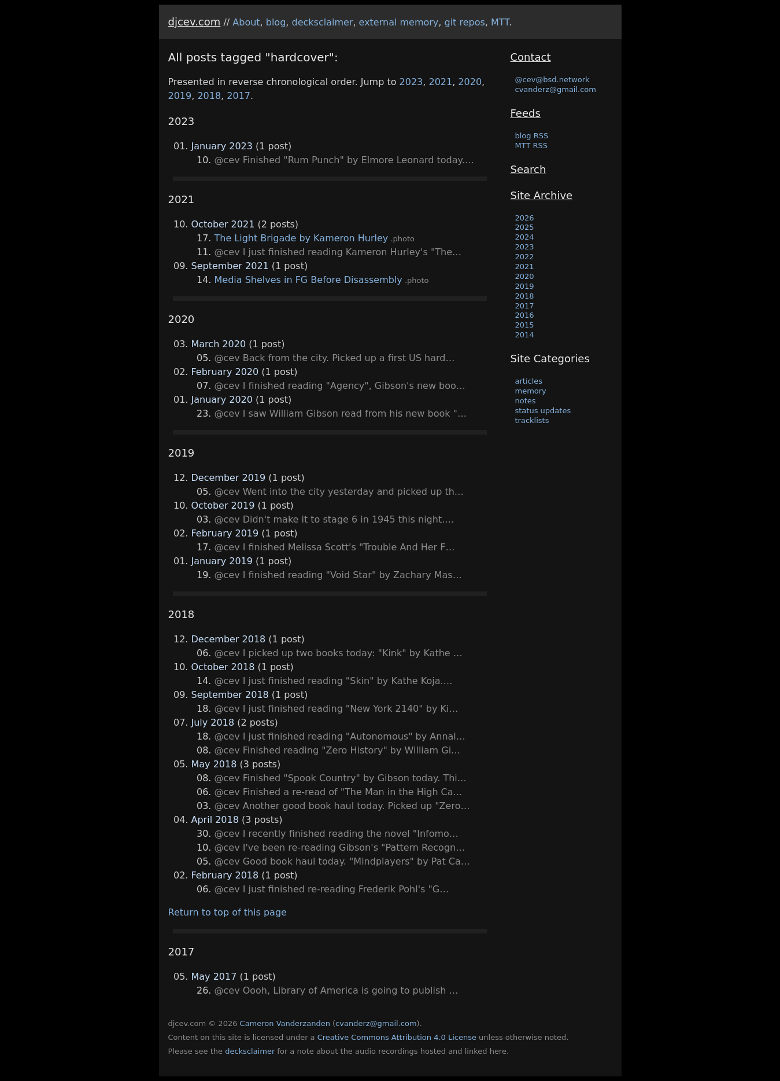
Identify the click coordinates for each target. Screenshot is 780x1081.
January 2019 (222, 561)
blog (276, 22)
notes (525, 400)
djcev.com (194, 22)
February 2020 (225, 371)
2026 (524, 218)
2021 (440, 81)
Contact (531, 57)
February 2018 (225, 875)
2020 (470, 81)
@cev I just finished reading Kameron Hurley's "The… (338, 252)
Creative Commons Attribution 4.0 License (396, 1037)
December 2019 (228, 477)
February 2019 (225, 533)
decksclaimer (322, 22)
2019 (180, 95)
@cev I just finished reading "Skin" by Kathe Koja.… (334, 680)
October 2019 (223, 505)
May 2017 (214, 976)
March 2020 (218, 344)
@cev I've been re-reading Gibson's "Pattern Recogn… (340, 847)
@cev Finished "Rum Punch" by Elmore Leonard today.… (344, 160)
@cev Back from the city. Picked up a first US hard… (335, 357)
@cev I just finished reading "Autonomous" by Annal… (340, 736)
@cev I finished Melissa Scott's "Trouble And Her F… (335, 547)
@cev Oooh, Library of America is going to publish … (337, 990)
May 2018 (214, 764)
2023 (411, 81)
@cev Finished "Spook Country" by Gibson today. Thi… (341, 778)
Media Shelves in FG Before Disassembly (308, 279)
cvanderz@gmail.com (555, 89)
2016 (524, 315)
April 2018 (215, 819)
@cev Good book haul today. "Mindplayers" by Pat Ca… (342, 861)
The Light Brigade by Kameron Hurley (302, 238)
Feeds (526, 113)
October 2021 (223, 224)
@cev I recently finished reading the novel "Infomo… (337, 833)
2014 (524, 334)
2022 (524, 256)
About (246, 22)
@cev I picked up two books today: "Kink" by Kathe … (339, 653)
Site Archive (542, 195)
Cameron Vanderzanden (285, 1023)
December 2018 (228, 639)
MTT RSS (531, 145)
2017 (238, 95)
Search (528, 169)
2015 (524, 325)
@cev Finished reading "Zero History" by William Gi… (338, 750)
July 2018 (213, 722)
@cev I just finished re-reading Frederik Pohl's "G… (332, 889)
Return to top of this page (227, 912)
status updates (543, 410)
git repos (465, 22)
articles (529, 381)
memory (530, 391)
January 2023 (222, 146)
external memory (399, 22)
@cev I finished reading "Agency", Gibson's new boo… (340, 385)
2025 (524, 227)
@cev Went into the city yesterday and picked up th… (339, 491)
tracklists (532, 420)
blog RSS (532, 135)
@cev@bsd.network (552, 79)
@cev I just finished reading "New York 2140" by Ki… (337, 708)
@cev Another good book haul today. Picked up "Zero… (342, 805)
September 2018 (230, 694)
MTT (500, 22)
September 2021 (230, 265)
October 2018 (223, 666)
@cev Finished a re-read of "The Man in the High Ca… (339, 791)
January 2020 (222, 399)
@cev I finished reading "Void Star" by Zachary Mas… (338, 574)
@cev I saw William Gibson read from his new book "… (341, 413)
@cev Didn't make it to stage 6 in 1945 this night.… (334, 519)
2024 (524, 237)
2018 (209, 95)
